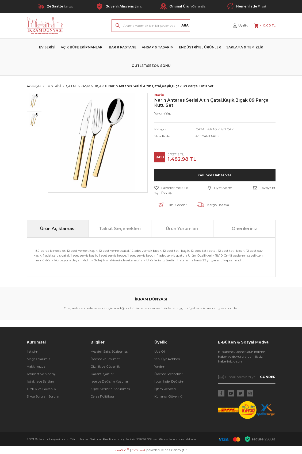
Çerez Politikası (102, 396)
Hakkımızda (36, 366)
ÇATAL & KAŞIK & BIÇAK (215, 129)
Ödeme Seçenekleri (169, 374)
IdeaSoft (122, 450)
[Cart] (265, 25)
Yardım (159, 366)
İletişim (32, 351)
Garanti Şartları (102, 374)
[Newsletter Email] (247, 377)
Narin (159, 95)
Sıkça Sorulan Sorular (43, 396)
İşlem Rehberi (165, 389)
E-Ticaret (139, 450)
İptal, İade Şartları (40, 381)
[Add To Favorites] (171, 187)
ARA (185, 25)
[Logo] (45, 25)
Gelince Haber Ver (214, 175)
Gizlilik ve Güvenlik (41, 389)
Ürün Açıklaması (57, 228)
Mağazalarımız (38, 359)
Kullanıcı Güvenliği (168, 396)
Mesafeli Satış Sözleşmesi (109, 351)
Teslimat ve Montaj (41, 374)
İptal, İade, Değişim (169, 381)
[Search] (151, 25)
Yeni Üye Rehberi (167, 359)
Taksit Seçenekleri (120, 228)
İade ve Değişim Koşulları (109, 381)
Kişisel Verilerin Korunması (110, 389)
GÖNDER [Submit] (268, 377)
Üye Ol (159, 351)
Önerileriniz (244, 228)
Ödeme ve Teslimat (105, 359)
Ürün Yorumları (182, 228)
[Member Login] (240, 25)
